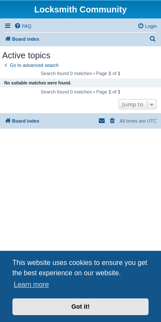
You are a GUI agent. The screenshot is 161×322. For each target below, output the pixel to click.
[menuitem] (22, 26)
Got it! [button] (80, 306)
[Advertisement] (80, 217)
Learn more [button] (31, 284)
